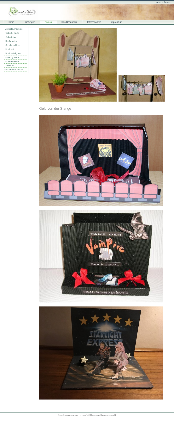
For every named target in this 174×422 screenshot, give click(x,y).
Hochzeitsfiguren (13, 53)
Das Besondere (69, 22)
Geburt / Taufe (12, 33)
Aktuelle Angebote (14, 29)
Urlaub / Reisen (12, 61)
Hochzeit (9, 49)
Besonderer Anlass (14, 69)
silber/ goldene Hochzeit (12, 58)
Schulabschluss (12, 45)
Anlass (48, 22)
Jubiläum (9, 65)
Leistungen (29, 22)
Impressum (116, 22)
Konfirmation (11, 41)
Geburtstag (10, 37)
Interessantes (94, 22)
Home (11, 22)
